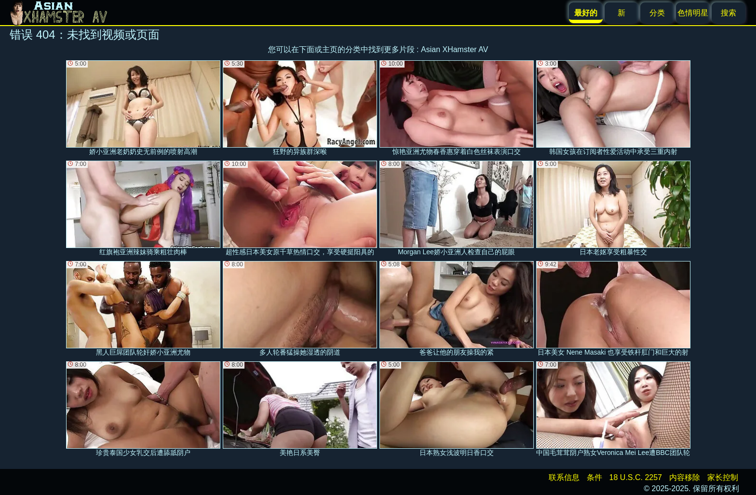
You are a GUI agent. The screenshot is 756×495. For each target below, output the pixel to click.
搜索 (728, 13)
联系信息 (564, 477)
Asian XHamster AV (454, 49)
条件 (594, 477)
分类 (657, 13)
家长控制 (722, 477)
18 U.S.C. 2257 (635, 477)
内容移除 (684, 477)
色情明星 (692, 13)
